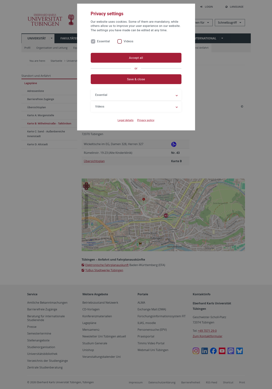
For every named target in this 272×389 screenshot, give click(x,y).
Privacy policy (145, 120)
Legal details (126, 120)
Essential (103, 41)
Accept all (136, 58)
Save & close (136, 79)
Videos (128, 41)
